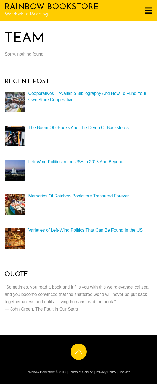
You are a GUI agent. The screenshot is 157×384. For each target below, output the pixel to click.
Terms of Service (81, 372)
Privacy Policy (106, 372)
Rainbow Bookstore (41, 372)
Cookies (124, 372)
